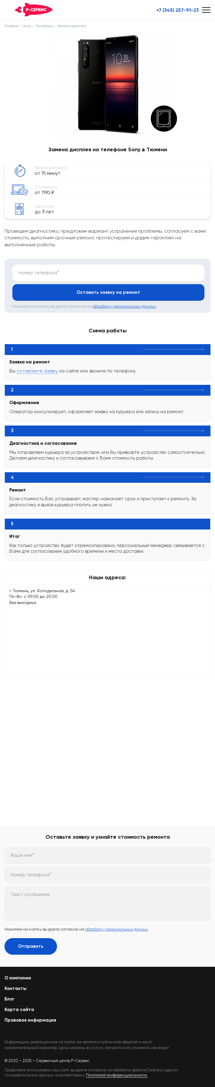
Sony (27, 26)
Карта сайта (19, 1009)
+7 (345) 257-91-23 (177, 10)
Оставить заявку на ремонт (108, 292)
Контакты (16, 988)
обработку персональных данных (124, 306)
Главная (12, 26)
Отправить (30, 946)
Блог (9, 999)
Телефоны (44, 26)
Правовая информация (30, 1020)
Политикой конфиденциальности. (117, 1075)
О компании (18, 978)
